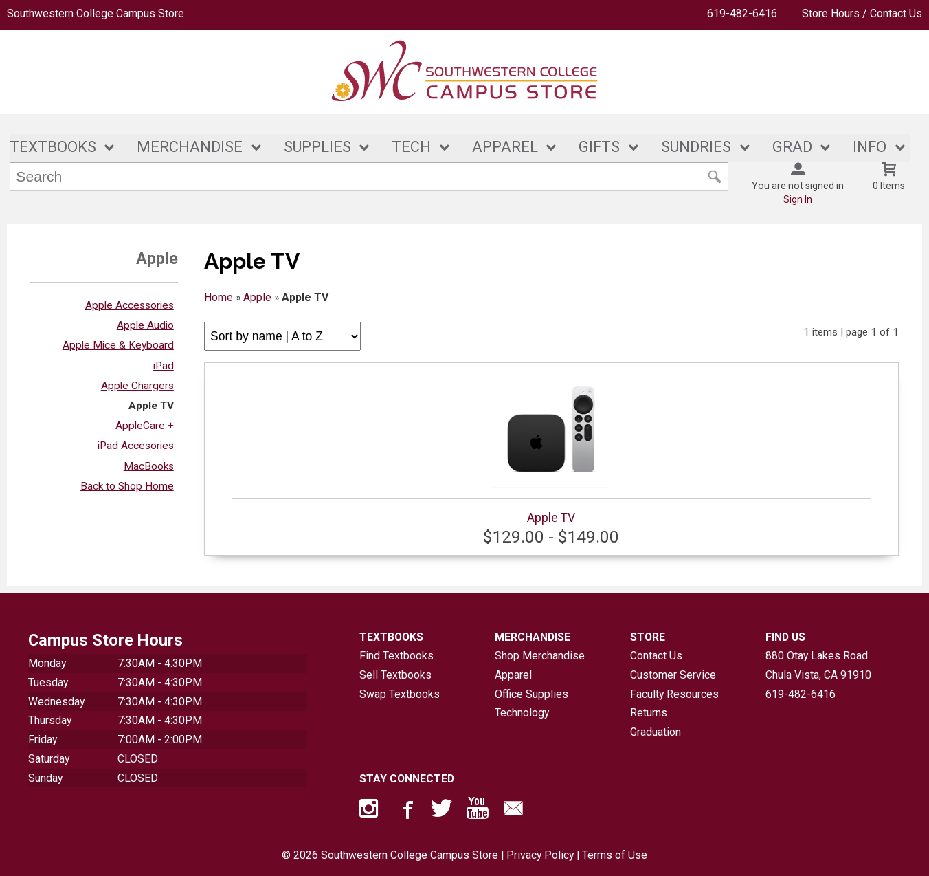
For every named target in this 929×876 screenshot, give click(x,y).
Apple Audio (145, 325)
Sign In (797, 199)
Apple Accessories (129, 305)
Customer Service (673, 674)
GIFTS (599, 146)
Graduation (655, 731)
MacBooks (149, 466)
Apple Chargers (137, 386)
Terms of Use (614, 855)
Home (218, 297)
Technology (522, 713)
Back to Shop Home (127, 486)
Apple (257, 297)
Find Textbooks (396, 655)
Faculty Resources (674, 694)
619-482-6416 (742, 13)
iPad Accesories (136, 446)
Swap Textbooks (399, 694)
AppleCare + (144, 425)
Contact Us (656, 655)
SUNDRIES (696, 146)
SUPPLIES (317, 146)
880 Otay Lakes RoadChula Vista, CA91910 (818, 665)
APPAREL (505, 146)
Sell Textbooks (395, 674)
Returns (648, 713)
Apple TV (151, 405)
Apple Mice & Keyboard (118, 346)
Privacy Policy (540, 855)
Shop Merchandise (540, 655)
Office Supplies (531, 694)
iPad (163, 366)
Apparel (513, 674)
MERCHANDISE (190, 146)
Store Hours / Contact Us (862, 13)
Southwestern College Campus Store (95, 13)
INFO (869, 146)
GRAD (792, 146)
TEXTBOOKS (53, 146)
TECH (411, 146)
